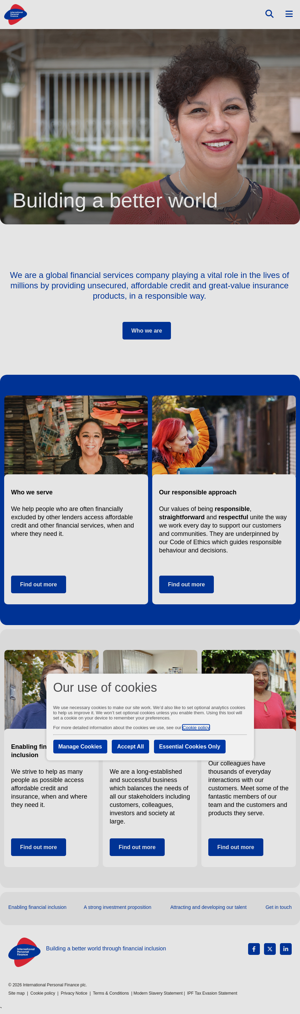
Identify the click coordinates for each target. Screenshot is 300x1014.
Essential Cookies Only (189, 747)
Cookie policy (196, 727)
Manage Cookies (80, 747)
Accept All (130, 747)
